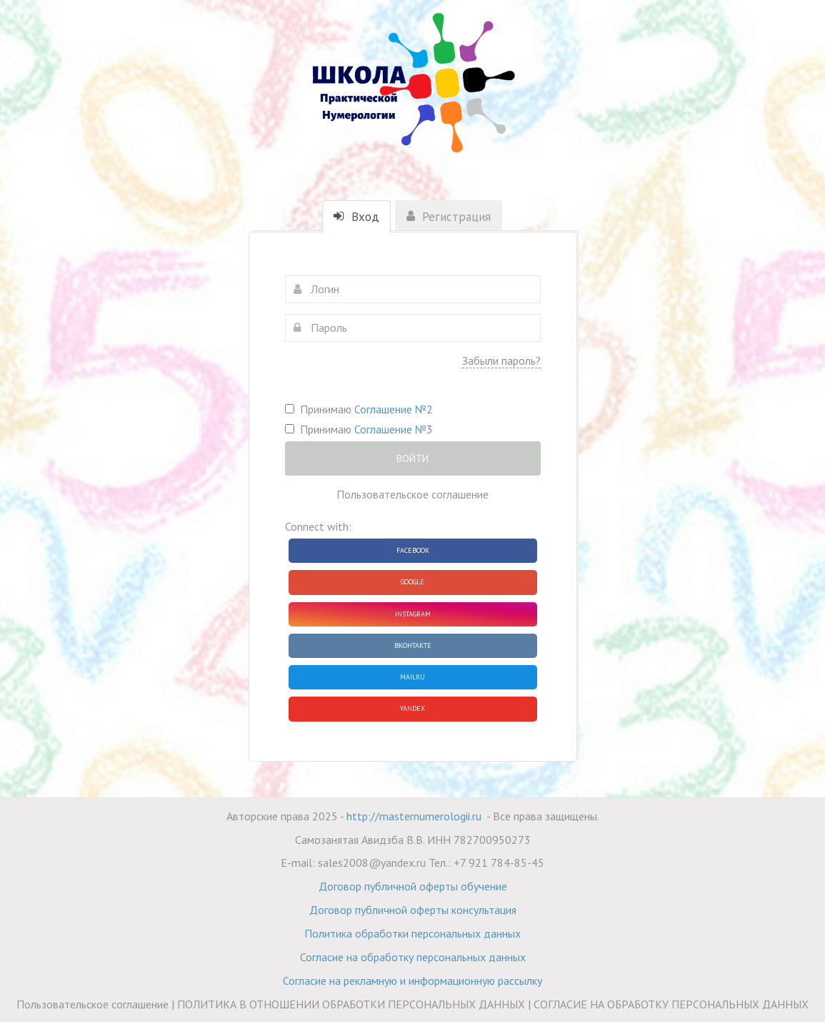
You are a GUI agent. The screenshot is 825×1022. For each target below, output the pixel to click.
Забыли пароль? (501, 360)
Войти (412, 458)
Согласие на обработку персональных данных (413, 957)
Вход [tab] (356, 217)
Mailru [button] (412, 677)
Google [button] (412, 581)
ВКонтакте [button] (412, 645)
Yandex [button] (412, 708)
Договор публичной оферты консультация (412, 910)
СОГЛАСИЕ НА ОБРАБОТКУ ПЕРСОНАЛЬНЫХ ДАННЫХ (671, 1004)
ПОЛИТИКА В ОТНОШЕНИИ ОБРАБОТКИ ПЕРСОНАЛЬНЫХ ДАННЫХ (351, 1004)
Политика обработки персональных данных (412, 933)
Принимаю (359, 409)
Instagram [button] (413, 614)
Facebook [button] (412, 550)
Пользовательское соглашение (412, 494)
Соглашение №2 (393, 409)
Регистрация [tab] (448, 217)
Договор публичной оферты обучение (413, 886)
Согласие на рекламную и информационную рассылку (412, 980)
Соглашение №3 (393, 429)
